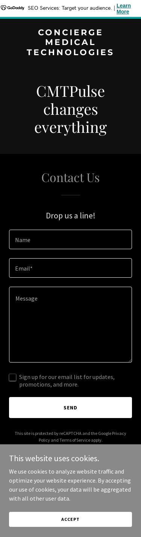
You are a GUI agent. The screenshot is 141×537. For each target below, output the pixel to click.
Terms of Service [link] (74, 440)
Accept (70, 519)
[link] (70, 53)
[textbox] (70, 239)
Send (70, 407)
